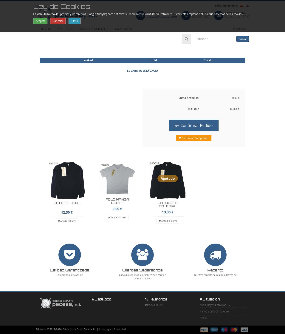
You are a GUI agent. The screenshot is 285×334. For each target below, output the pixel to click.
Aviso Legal (105, 329)
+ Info (74, 21)
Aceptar (40, 21)
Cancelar (58, 21)
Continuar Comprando (194, 138)
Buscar (242, 39)
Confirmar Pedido (194, 125)
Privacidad (120, 329)
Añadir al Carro (67, 221)
